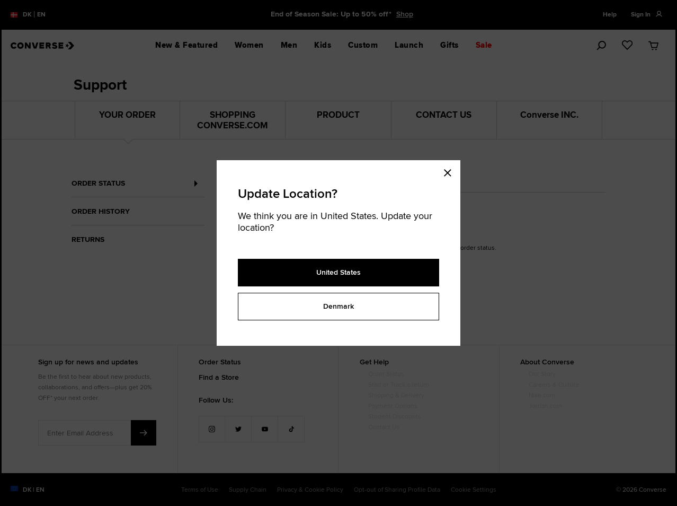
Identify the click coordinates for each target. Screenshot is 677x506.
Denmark (338, 306)
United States (338, 272)
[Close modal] (450, 170)
